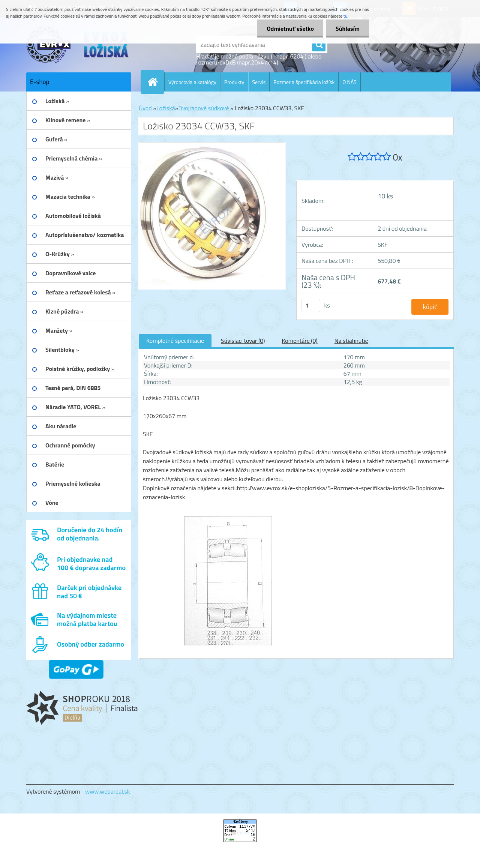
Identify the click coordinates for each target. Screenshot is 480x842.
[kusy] (311, 305)
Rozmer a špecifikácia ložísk (303, 82)
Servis (259, 82)
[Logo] (77, 44)
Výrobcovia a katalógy (192, 82)
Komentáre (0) (299, 340)
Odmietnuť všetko (290, 28)
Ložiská (165, 108)
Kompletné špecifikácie (175, 340)
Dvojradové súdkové (204, 108)
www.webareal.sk (107, 791)
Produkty (234, 82)
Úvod (145, 108)
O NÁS (349, 82)
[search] (319, 45)
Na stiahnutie (351, 340)
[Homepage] (155, 81)
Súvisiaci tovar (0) (243, 340)
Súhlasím (348, 28)
